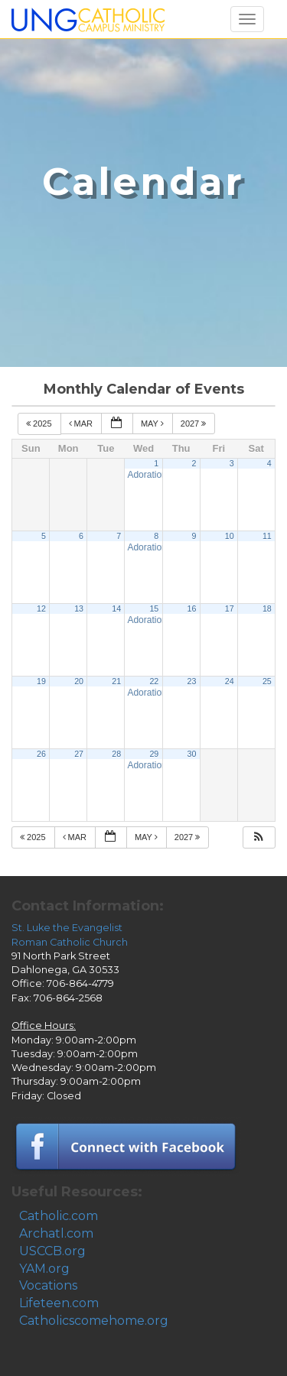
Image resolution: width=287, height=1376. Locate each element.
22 (153, 681)
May (153, 423)
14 (116, 608)
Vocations (48, 1285)
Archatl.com (56, 1233)
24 (229, 681)
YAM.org (44, 1268)
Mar (82, 423)
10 (229, 535)
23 (192, 681)
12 (41, 608)
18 (267, 608)
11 (267, 535)
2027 (195, 423)
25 (267, 681)
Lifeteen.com (59, 1303)
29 (153, 753)
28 (116, 753)
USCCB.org (52, 1251)
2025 (40, 423)
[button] (258, 837)
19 (41, 681)
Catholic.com (58, 1216)
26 (41, 753)
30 (192, 753)
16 (192, 608)
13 (78, 608)
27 (78, 753)
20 (78, 681)
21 (116, 681)
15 (153, 608)
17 (229, 608)
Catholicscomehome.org (93, 1320)
